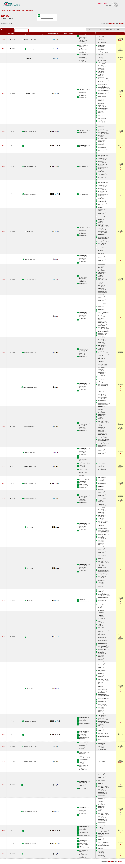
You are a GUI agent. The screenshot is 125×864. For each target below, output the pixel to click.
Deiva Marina (81, 40)
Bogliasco (100, 288)
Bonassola (81, 43)
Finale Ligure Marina (102, 108)
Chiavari (99, 74)
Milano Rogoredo (101, 138)
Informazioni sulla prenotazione (47, 18)
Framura (80, 41)
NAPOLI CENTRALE (28, 166)
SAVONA (29, 231)
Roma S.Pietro (100, 201)
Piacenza (99, 151)
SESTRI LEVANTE (29, 259)
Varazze (99, 100)
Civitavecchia (100, 173)
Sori (98, 283)
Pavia (99, 136)
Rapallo (99, 77)
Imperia (99, 117)
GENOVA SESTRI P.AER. (28, 387)
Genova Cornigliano (102, 90)
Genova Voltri (100, 96)
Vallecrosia (100, 122)
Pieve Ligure (100, 285)
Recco (99, 81)
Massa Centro (100, 159)
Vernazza (99, 37)
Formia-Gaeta (100, 177)
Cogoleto (99, 99)
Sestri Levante (100, 71)
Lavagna (99, 72)
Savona (99, 105)
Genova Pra (100, 94)
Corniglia (99, 39)
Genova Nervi (100, 82)
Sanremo (99, 120)
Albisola (99, 103)
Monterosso (100, 36)
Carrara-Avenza (101, 158)
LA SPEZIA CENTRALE (29, 39)
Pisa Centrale (100, 162)
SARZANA (28, 49)
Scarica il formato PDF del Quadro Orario (108, 29)
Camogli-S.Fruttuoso (102, 79)
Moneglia (81, 38)
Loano (99, 111)
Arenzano (99, 97)
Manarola (99, 40)
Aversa (99, 178)
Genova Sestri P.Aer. (102, 92)
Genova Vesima (101, 580)
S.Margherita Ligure (102, 78)
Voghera (99, 135)
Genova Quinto (101, 231)
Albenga (99, 112)
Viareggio (99, 161)
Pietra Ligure (100, 109)
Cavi (98, 621)
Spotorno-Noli (100, 106)
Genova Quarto (101, 84)
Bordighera (100, 121)
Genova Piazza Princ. (102, 87)
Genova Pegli (100, 93)
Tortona (99, 486)
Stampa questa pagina (93, 29)
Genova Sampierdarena (102, 88)
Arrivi (17, 30)
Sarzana (99, 156)
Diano (99, 115)
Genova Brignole (101, 86)
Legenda (120, 29)
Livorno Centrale (101, 164)
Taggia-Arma (100, 118)
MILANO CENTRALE (28, 131)
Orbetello (99, 171)
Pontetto (99, 286)
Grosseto (99, 170)
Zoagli (99, 75)
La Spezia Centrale (101, 52)
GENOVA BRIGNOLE (28, 279)
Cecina (99, 165)
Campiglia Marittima (102, 167)
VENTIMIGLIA (29, 93)
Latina (99, 176)
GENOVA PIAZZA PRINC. (28, 785)
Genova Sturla (100, 234)
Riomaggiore (100, 42)
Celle (99, 102)
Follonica (99, 168)
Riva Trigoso (81, 37)
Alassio (99, 114)
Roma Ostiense (101, 174)
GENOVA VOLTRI (27, 426)
